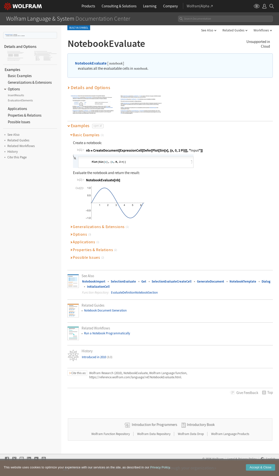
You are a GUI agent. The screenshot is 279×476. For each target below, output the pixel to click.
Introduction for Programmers (154, 424)
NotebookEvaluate (8, 34)
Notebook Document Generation (105, 310)
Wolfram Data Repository (154, 434)
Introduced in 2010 (97, 357)
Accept (260, 471)
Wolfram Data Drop (191, 434)
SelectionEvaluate (123, 281)
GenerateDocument (210, 281)
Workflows (261, 30)
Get (143, 281)
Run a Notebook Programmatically (107, 333)
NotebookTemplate (243, 281)
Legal (231, 459)
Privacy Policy (247, 459)
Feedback (247, 392)
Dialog (266, 281)
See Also (207, 30)
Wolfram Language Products (230, 434)
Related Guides (233, 30)
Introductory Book (201, 424)
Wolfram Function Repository (111, 434)
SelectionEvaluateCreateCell (172, 281)
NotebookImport (93, 281)
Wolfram (218, 459)
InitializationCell (98, 287)
